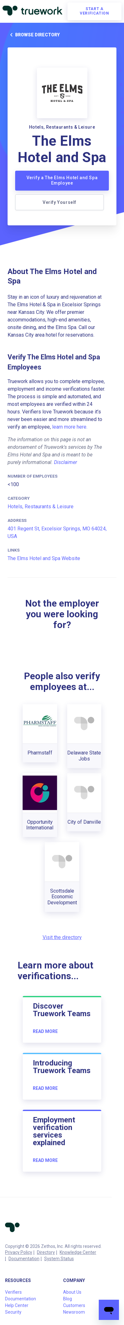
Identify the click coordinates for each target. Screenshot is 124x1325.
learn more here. (69, 427)
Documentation (24, 1258)
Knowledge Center (78, 1252)
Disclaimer (65, 462)
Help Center (16, 1305)
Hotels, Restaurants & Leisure (41, 507)
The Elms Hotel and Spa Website (44, 558)
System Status (59, 1258)
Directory (46, 1252)
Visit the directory (62, 937)
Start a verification (94, 11)
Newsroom (74, 1312)
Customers (74, 1305)
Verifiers (13, 1292)
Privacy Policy (18, 1252)
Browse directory (34, 34)
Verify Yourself (59, 202)
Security (13, 1312)
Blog (67, 1298)
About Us (72, 1292)
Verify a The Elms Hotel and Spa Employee (62, 180)
